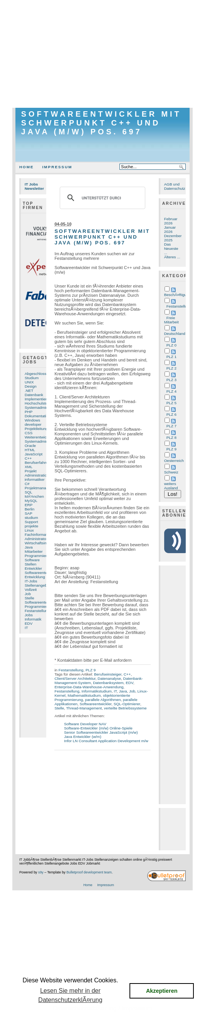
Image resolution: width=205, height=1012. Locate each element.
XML (28, 467)
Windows (32, 420)
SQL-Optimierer (127, 704)
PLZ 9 (91, 670)
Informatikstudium (96, 691)
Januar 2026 (170, 229)
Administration (37, 475)
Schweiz (171, 472)
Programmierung (39, 606)
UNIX (29, 382)
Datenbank (34, 395)
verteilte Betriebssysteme (125, 708)
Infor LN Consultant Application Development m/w (106, 741)
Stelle (29, 598)
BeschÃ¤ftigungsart (180, 295)
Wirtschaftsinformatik (42, 543)
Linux (29, 530)
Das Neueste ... (171, 248)
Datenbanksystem (108, 683)
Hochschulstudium (40, 403)
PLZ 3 (171, 380)
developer (33, 424)
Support (31, 522)
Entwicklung (35, 577)
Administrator (36, 539)
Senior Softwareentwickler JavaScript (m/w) (101, 732)
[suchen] (101, 197)
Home (26, 167)
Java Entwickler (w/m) (82, 736)
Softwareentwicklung (42, 602)
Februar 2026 (171, 221)
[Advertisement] (102, 54)
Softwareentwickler (41, 572)
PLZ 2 (171, 368)
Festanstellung (37, 611)
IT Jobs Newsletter (34, 186)
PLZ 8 (171, 437)
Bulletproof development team (88, 872)
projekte (31, 526)
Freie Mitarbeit (171, 320)
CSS (28, 433)
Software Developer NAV (85, 724)
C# (27, 484)
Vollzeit (31, 589)
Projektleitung (36, 429)
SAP (28, 513)
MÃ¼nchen (34, 496)
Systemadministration (43, 441)
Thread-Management (84, 708)
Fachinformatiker (39, 534)
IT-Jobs (31, 581)
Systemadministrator (42, 407)
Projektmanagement (42, 488)
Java (29, 547)
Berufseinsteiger (107, 674)
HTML (30, 450)
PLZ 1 (171, 357)
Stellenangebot (37, 585)
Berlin (29, 509)
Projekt (31, 471)
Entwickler (33, 568)
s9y (41, 872)
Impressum (57, 167)
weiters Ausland (171, 486)
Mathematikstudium (84, 695)
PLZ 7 (171, 426)
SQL (28, 492)
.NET (29, 390)
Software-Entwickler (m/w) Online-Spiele (98, 728)
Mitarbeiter (34, 551)
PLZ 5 (171, 403)
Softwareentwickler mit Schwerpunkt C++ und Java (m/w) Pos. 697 (101, 123)
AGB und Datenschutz (174, 186)
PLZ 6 (171, 414)
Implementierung (39, 399)
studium (31, 517)
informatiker (35, 479)
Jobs (29, 615)
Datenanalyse (109, 678)
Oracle (30, 445)
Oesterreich (174, 460)
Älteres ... (172, 257)
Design (31, 386)
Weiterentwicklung (40, 437)
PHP (28, 412)
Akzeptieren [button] (162, 991)
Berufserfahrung (38, 462)
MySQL (31, 500)
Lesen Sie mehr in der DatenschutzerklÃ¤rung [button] (70, 995)
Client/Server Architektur (74, 678)
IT (26, 628)
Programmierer (37, 556)
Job (28, 594)
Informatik (33, 619)
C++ (28, 458)
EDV (28, 623)
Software (32, 560)
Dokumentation (37, 416)
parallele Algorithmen (103, 700)
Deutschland (174, 333)
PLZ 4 (171, 391)
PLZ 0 (171, 345)
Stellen (30, 564)
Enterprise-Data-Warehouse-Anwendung (88, 687)
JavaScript (33, 454)
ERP (28, 505)
